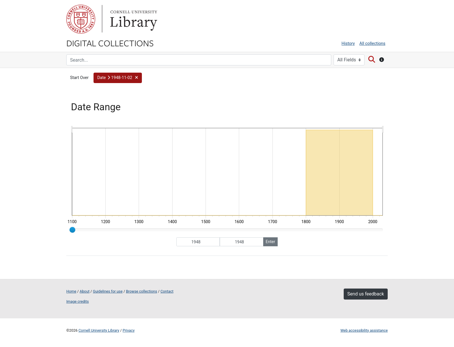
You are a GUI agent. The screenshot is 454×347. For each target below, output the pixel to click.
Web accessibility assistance (364, 330)
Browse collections (141, 291)
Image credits (77, 301)
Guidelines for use (107, 291)
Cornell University (80, 19)
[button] (118, 78)
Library (133, 19)
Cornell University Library (98, 330)
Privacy (128, 330)
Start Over (79, 77)
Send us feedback (365, 294)
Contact (166, 291)
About (84, 291)
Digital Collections (110, 42)
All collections (372, 43)
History (348, 43)
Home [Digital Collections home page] (71, 291)
